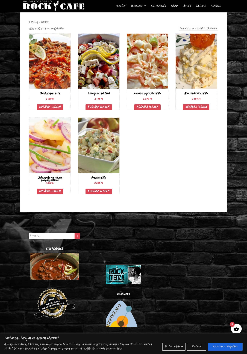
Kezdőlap (121, 6)
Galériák (201, 6)
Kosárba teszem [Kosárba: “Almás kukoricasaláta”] (196, 107)
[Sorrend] (198, 28)
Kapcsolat (216, 6)
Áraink (187, 6)
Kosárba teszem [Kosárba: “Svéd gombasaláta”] (50, 107)
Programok (137, 6)
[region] (123, 343)
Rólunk (174, 6)
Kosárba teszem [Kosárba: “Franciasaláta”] (98, 191)
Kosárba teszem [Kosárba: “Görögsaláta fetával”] (98, 107)
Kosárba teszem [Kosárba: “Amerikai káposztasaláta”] (147, 107)
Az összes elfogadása (225, 346)
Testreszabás (172, 346)
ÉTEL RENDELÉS (158, 6)
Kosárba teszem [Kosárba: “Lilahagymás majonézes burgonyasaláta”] (50, 191)
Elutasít (196, 346)
